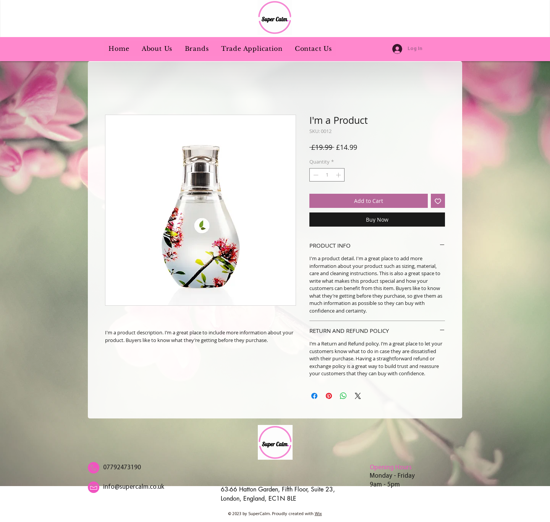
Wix (318, 514)
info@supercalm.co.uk (133, 487)
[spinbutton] (327, 175)
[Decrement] (315, 175)
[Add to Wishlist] (438, 201)
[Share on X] (357, 395)
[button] (196, 48)
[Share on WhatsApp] (343, 395)
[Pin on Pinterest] (328, 395)
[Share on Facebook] (314, 395)
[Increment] (339, 175)
